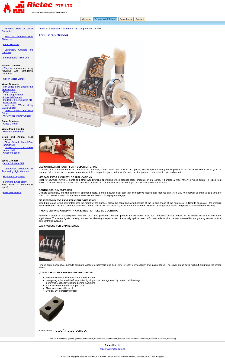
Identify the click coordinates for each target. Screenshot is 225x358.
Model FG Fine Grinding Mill (17, 100)
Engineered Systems (14, 176)
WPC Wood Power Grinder (17, 115)
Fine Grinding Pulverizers (16, 57)
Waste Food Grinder (13, 131)
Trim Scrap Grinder (13, 94)
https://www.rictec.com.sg (113, 349)
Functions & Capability (15, 181)
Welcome (86, 19)
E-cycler (8, 68)
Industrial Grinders (12, 97)
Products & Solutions (105, 19)
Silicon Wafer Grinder (14, 78)
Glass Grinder (10, 123)
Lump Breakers (11, 44)
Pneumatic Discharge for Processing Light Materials (17, 170)
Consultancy (126, 19)
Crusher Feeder (11, 152)
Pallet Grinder (10, 92)
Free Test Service (12, 192)
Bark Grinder (10, 102)
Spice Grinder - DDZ (13, 163)
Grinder (67, 28)
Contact (140, 19)
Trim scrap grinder (82, 28)
